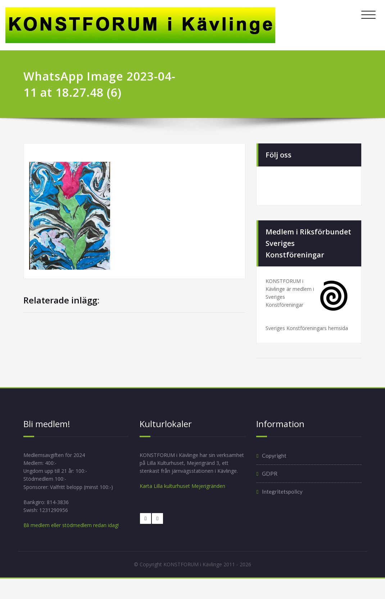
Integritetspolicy (282, 503)
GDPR (269, 486)
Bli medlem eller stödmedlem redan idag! (74, 542)
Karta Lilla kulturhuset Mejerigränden (185, 509)
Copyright (274, 468)
